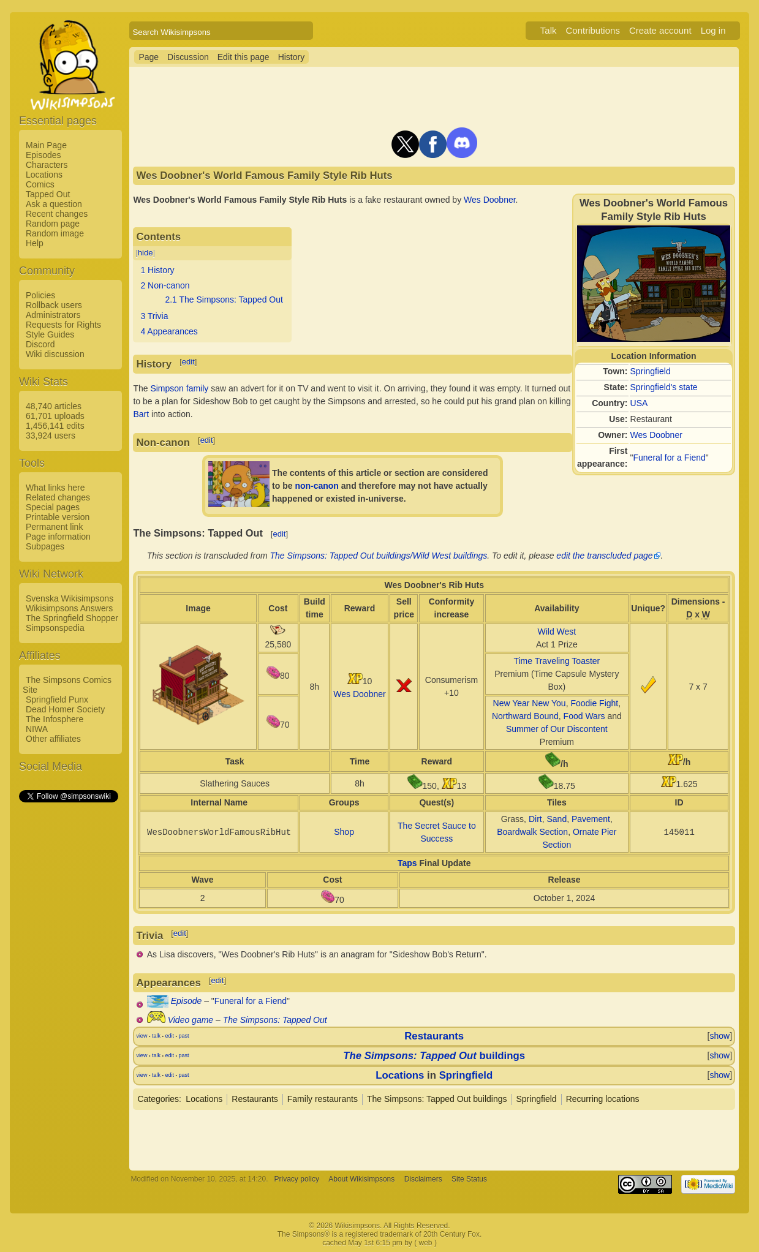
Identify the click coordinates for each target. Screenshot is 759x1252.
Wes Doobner (656, 435)
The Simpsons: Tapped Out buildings (437, 1099)
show (719, 1036)
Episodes (43, 155)
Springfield (650, 371)
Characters (46, 165)
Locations (44, 174)
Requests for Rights (63, 325)
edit (188, 361)
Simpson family (179, 388)
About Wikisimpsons (361, 1179)
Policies (40, 295)
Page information (58, 536)
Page (148, 57)
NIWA (37, 729)
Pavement (591, 819)
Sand (556, 819)
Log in (713, 30)
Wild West (556, 631)
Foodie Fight (594, 703)
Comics (40, 184)
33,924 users (50, 435)
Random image (55, 233)
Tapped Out (48, 194)
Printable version (57, 517)
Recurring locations (603, 1099)
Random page (53, 223)
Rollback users (54, 305)
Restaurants (434, 1036)
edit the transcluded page (604, 555)
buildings (434, 1056)
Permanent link (54, 527)
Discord (40, 344)
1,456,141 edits (55, 426)
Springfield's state (664, 387)
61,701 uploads (55, 416)
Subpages (45, 546)
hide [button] (145, 252)
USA (639, 403)
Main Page (46, 145)
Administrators (53, 315)
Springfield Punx (57, 699)
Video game (190, 1020)
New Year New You (529, 703)
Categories (158, 1099)
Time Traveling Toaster (556, 661)
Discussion (188, 57)
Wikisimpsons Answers (69, 608)
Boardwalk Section (532, 832)
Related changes (58, 497)
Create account (660, 30)
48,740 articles (53, 406)
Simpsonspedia (55, 628)
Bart (141, 414)
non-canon (317, 486)
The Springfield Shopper (72, 618)
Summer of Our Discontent (557, 729)
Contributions (593, 30)
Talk (548, 30)
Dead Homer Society (65, 709)
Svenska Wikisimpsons (69, 598)
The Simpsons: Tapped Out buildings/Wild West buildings (379, 555)
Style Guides (50, 334)
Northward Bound (525, 716)
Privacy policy (296, 1179)
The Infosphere (54, 719)
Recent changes (57, 214)
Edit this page (243, 57)
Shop (344, 832)
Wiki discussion (55, 354)
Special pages (53, 507)
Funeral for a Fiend (669, 457)
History (291, 57)
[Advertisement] (68, 988)
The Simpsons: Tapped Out (275, 1020)
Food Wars (584, 716)
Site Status (469, 1179)
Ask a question (54, 204)
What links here (55, 487)
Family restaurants (322, 1099)
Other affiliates (53, 739)
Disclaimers (423, 1179)
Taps (407, 863)
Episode (186, 1001)
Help (34, 243)
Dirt (535, 819)
